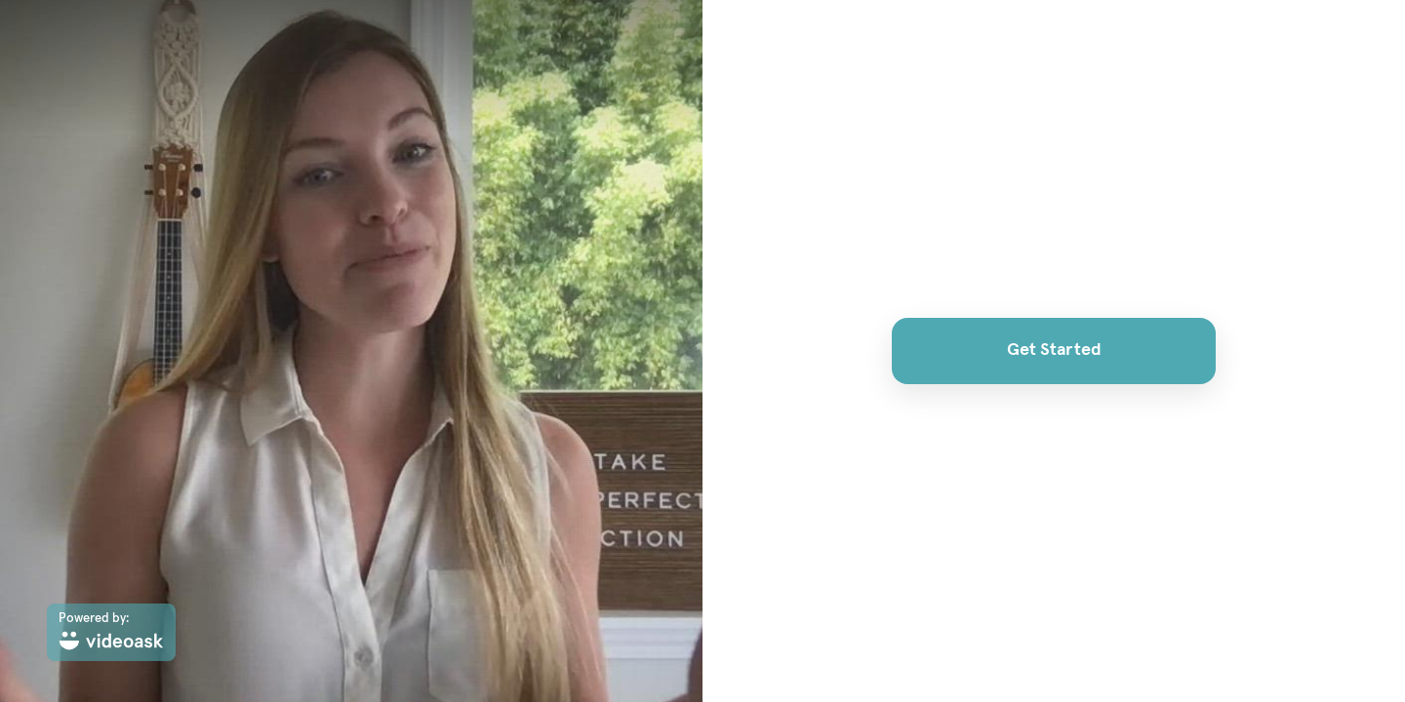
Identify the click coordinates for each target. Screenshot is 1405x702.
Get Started (1054, 350)
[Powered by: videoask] (111, 632)
